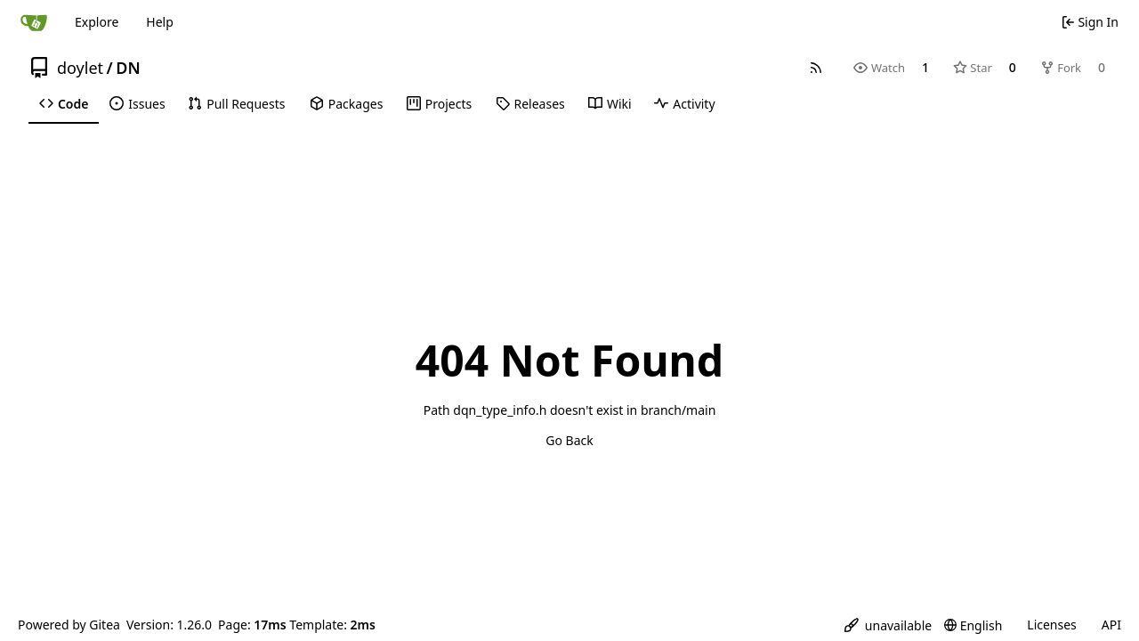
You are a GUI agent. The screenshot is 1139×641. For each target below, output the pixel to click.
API (1111, 624)
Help (160, 21)
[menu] (888, 625)
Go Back (569, 440)
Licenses (1052, 624)
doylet (80, 68)
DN (128, 68)
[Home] (34, 22)
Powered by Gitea (69, 624)
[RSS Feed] (816, 67)
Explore (96, 21)
